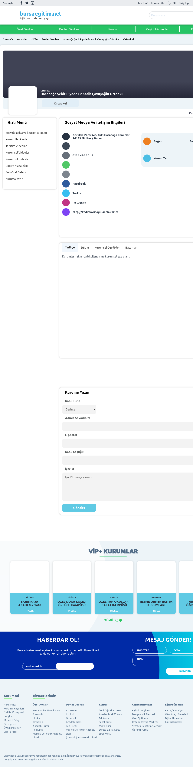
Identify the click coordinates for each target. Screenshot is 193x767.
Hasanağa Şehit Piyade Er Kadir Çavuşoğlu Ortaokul (91, 39)
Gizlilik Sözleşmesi (14, 712)
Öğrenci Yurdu (140, 729)
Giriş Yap (184, 3)
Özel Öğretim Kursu (110, 710)
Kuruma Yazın (14, 178)
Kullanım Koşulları (14, 708)
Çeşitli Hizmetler (157, 29)
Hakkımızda (10, 704)
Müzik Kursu (105, 725)
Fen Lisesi (38, 729)
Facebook (21, 3)
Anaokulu (38, 714)
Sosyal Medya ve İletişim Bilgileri (26, 132)
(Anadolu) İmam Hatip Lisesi (81, 737)
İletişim (8, 716)
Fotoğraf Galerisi (16, 172)
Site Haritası (10, 731)
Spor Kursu (105, 733)
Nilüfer (34, 39)
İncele (30, 610)
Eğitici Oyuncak (173, 721)
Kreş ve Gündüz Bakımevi (46, 710)
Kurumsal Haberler (18, 159)
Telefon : (143, 3)
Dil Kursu (104, 718)
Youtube (38, 3)
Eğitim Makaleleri (17, 165)
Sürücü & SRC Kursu (109, 729)
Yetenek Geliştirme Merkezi (147, 725)
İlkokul (37, 718)
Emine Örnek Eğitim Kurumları (156, 601)
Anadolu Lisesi (41, 725)
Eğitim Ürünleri (174, 704)
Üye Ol (172, 3)
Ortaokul (128, 39)
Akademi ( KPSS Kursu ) (111, 714)
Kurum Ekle (158, 3)
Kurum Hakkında (16, 139)
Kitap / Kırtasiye (173, 710)
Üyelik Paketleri (12, 727)
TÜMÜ (108, 620)
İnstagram (32, 3)
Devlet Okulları (69, 29)
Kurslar (113, 29)
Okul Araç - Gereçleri (176, 714)
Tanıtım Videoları (17, 145)
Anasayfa (8, 2)
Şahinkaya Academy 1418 (29, 601)
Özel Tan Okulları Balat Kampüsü (114, 601)
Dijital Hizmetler (174, 718)
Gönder (79, 507)
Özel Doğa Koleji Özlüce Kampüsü (71, 601)
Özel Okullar (25, 29)
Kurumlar (22, 39)
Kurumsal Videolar (17, 152)
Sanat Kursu (105, 721)
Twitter (27, 3)
